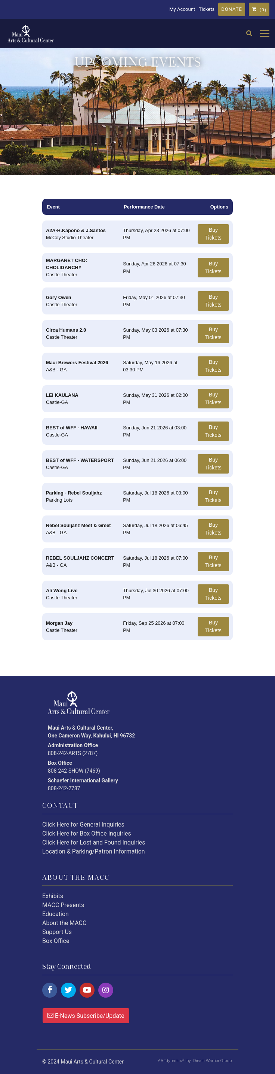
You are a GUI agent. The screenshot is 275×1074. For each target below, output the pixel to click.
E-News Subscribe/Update (85, 1015)
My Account (182, 9)
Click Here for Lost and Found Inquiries (93, 842)
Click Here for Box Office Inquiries (86, 833)
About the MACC (64, 923)
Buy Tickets (213, 234)
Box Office (55, 940)
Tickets (206, 9)
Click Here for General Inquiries (83, 824)
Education (55, 914)
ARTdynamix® (171, 1060)
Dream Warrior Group (212, 1060)
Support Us (57, 931)
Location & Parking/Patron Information (93, 851)
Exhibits (52, 896)
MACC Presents (63, 905)
